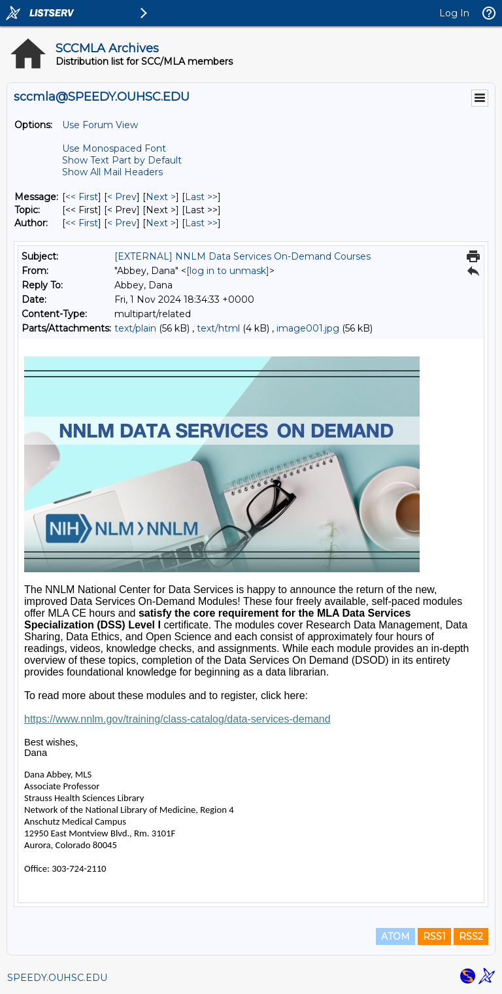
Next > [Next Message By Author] (161, 223)
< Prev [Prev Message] (122, 197)
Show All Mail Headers (112, 172)
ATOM (395, 936)
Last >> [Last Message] (201, 197)
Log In (454, 13)
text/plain (135, 328)
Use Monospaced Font (114, 148)
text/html (218, 328)
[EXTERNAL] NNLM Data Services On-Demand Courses (242, 256)
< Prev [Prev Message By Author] (122, 223)
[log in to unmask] (227, 271)
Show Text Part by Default (122, 160)
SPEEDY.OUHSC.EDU (57, 978)
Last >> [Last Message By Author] (201, 223)
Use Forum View (100, 125)
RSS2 (471, 936)
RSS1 (434, 936)
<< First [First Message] (81, 197)
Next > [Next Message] (161, 197)
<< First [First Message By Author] (81, 223)
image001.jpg (307, 328)
